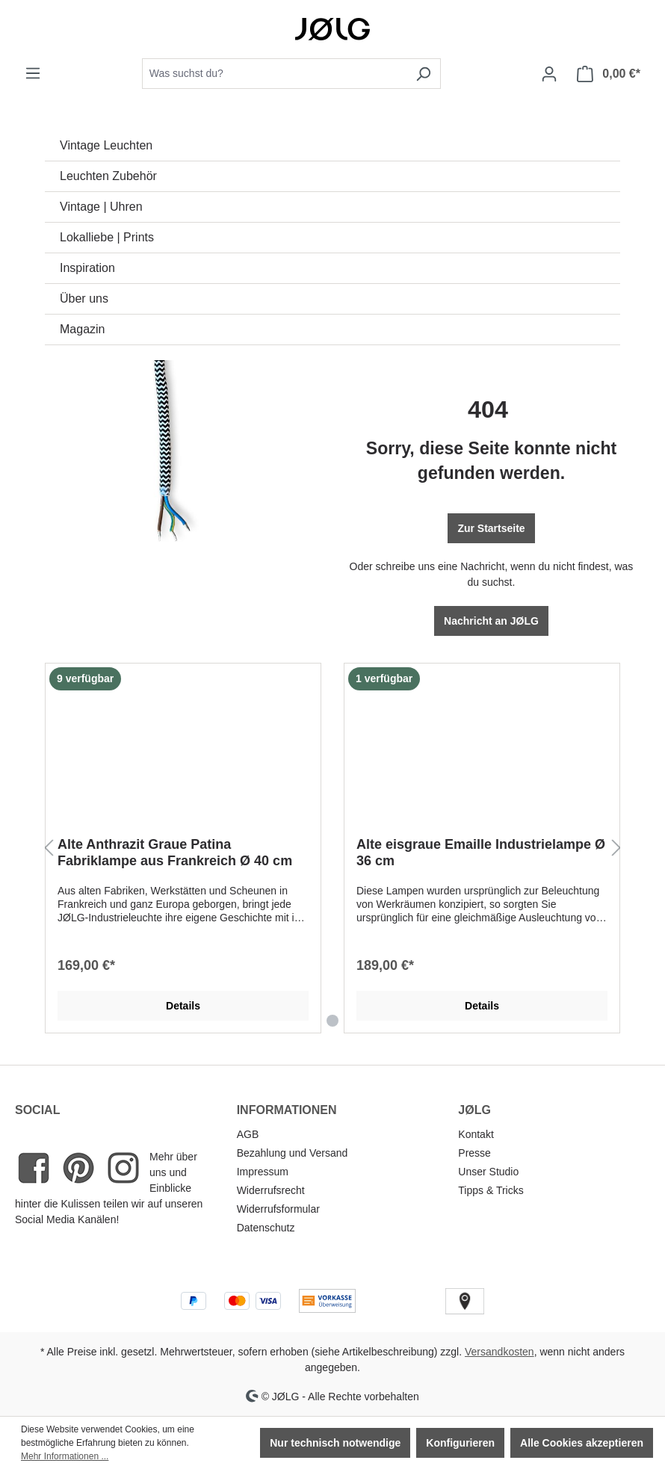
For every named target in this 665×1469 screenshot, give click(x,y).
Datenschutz (266, 1228)
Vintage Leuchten (106, 145)
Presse (474, 1153)
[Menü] (33, 73)
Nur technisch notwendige (335, 1443)
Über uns (84, 298)
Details (183, 1006)
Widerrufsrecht (271, 1190)
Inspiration (87, 268)
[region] (332, 848)
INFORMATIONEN (287, 1110)
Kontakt (475, 1134)
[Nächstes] (616, 848)
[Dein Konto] (549, 74)
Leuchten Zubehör (108, 176)
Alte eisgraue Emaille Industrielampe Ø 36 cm (480, 852)
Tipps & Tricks (490, 1190)
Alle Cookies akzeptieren (581, 1443)
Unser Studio (488, 1172)
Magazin (82, 329)
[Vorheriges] (48, 848)
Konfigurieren (460, 1443)
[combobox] (274, 73)
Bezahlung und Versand (292, 1153)
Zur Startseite (491, 528)
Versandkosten (499, 1352)
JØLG (474, 1110)
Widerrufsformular (278, 1209)
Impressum (262, 1172)
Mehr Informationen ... (64, 1456)
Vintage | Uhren (101, 206)
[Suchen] (423, 73)
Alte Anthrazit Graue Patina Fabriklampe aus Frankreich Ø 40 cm (175, 852)
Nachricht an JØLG (491, 621)
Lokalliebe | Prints (107, 237)
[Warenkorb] (608, 74)
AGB (248, 1134)
